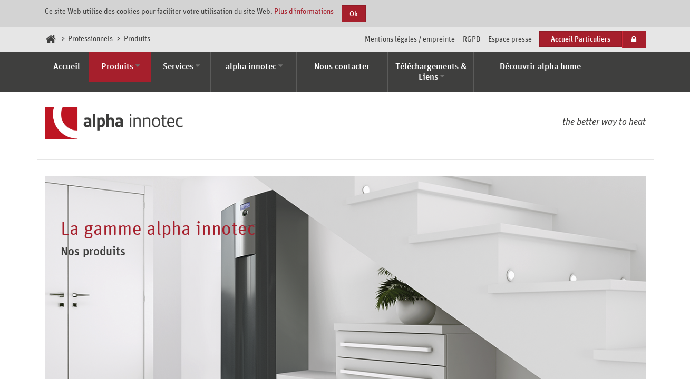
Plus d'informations (304, 11)
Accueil (66, 66)
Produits (117, 66)
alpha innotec (251, 66)
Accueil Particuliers (580, 39)
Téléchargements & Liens (431, 72)
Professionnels (90, 38)
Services (178, 66)
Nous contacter (342, 66)
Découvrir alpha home (540, 66)
